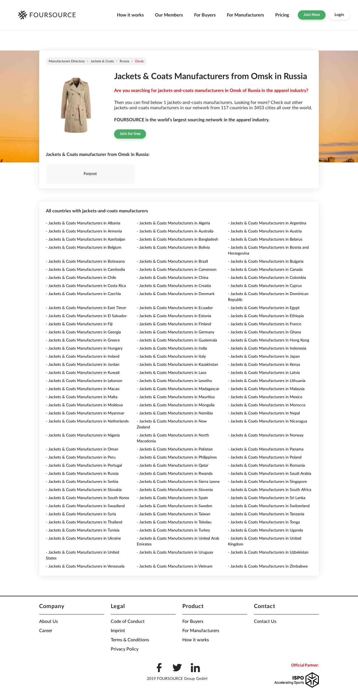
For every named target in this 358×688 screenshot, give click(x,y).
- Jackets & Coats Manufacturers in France (264, 324)
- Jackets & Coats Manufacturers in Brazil (172, 262)
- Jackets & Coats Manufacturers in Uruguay (175, 552)
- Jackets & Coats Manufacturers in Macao (82, 389)
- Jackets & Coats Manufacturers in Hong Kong (268, 340)
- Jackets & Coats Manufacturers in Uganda (265, 530)
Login (339, 15)
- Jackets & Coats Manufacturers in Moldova (84, 405)
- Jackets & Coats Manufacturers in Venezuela (85, 566)
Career (45, 630)
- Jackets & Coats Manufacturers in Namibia (175, 413)
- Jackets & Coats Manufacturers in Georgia (83, 332)
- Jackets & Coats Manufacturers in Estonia (174, 316)
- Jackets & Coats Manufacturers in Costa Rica (86, 286)
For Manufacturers (245, 15)
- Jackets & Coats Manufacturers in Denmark (176, 294)
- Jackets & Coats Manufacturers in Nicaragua (267, 421)
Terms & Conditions (130, 640)
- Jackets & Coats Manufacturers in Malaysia (266, 389)
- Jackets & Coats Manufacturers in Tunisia (82, 530)
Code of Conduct (128, 621)
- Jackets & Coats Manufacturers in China (172, 278)
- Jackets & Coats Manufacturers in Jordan (82, 365)
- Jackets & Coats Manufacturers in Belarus (265, 239)
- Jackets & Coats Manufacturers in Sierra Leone (178, 482)
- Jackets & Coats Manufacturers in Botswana (85, 262)
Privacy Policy (124, 649)
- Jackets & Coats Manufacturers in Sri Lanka (266, 498)
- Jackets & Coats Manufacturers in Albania (83, 223)
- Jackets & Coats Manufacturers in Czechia (83, 294)
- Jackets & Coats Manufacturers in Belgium (83, 248)
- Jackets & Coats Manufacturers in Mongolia (176, 405)
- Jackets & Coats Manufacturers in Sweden (174, 506)
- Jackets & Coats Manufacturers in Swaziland (85, 506)
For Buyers (205, 15)
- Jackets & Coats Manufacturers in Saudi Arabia (269, 474)
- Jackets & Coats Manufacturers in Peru (81, 457)
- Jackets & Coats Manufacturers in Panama (265, 449)
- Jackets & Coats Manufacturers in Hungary (84, 348)
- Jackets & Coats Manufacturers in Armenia (84, 231)
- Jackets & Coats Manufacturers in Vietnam (175, 566)
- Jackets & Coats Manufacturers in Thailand (84, 522)
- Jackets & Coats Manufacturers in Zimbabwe (268, 566)
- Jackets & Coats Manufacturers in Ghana (264, 332)
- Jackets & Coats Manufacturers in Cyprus (265, 286)
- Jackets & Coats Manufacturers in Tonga (264, 522)
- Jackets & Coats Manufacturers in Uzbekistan (268, 552)
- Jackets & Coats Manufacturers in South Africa (269, 490)
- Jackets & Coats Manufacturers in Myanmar (85, 413)
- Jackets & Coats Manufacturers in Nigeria (83, 435)
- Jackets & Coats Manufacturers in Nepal (264, 413)
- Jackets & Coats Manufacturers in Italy (171, 357)
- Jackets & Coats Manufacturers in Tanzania (266, 514)
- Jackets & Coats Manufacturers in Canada (265, 270)
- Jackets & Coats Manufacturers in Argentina (267, 223)
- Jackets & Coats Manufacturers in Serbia (82, 482)
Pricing (282, 15)
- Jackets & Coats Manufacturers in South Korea (87, 498)
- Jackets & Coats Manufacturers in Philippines (177, 457)
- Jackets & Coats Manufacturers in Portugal (84, 466)
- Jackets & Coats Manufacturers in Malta (81, 397)
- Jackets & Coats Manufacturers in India (172, 348)
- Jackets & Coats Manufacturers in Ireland (82, 357)
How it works (130, 15)
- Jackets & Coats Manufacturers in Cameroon (176, 270)
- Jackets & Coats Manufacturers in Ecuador (175, 308)
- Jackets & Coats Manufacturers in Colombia (267, 278)
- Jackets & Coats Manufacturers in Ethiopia (266, 316)
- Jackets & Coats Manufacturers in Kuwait (83, 373)
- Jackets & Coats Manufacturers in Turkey (173, 530)
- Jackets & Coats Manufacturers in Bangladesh (177, 239)
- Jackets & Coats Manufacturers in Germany (175, 332)
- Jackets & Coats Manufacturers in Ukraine (83, 538)
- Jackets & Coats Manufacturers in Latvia (264, 373)
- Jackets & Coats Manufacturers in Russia (82, 474)
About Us (48, 621)
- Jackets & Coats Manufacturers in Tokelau (174, 522)
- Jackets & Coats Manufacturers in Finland (174, 324)
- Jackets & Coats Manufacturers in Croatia (174, 286)
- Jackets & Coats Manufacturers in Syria (81, 514)
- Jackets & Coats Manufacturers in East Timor (86, 308)
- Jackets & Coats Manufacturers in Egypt (264, 308)
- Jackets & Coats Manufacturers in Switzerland (269, 506)
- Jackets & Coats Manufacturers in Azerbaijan (85, 239)
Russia (124, 61)
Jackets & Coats (102, 61)
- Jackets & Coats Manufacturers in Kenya (264, 365)
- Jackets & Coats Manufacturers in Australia (175, 231)
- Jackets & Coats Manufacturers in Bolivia (173, 248)
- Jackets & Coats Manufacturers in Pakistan (175, 449)
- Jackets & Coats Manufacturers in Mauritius (176, 397)
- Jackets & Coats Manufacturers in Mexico (265, 397)
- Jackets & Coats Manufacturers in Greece (83, 340)
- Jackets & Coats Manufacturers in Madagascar (178, 389)
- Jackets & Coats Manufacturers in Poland (265, 457)
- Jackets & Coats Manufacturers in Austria (265, 231)
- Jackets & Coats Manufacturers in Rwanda (175, 474)
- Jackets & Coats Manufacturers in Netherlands (87, 421)
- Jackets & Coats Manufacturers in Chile (81, 278)
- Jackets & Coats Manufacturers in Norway (265, 435)
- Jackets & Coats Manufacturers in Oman (82, 449)
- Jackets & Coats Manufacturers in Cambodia (85, 270)
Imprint (118, 630)
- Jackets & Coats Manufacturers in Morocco (266, 405)
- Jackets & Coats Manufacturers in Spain (172, 498)
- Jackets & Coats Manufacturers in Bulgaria (265, 262)
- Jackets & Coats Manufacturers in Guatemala (177, 340)
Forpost (90, 174)
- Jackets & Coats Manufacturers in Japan (264, 357)
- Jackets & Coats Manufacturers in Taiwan (173, 514)
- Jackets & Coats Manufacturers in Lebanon (84, 381)
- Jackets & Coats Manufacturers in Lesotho (174, 381)
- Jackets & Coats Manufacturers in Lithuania (266, 381)
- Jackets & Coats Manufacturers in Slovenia (175, 490)
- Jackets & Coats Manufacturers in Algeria (173, 223)
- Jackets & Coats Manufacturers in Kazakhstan (177, 365)
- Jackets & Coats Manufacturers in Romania (266, 466)
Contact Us (265, 621)
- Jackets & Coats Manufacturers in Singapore (267, 482)
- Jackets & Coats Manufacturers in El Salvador (86, 316)
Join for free (130, 134)
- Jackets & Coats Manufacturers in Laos (171, 373)
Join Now (311, 15)
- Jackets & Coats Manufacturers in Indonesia (267, 348)
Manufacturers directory (67, 61)
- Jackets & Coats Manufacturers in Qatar (172, 466)
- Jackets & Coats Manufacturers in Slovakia (84, 490)
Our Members (169, 15)
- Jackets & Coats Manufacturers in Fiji (79, 324)
